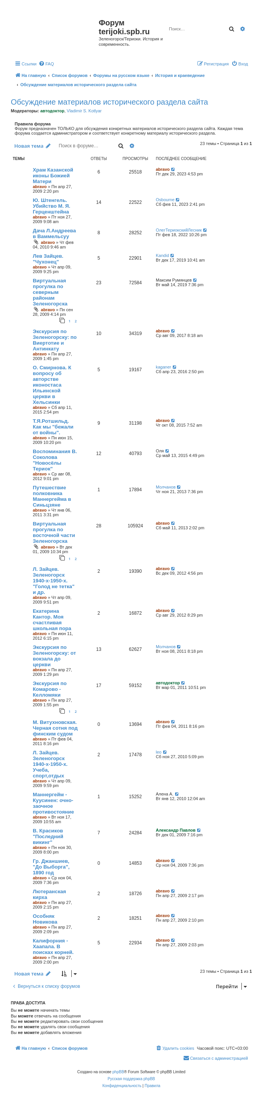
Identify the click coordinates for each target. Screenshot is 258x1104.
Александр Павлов (176, 830)
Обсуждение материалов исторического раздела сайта (109, 102)
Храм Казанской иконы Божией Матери (53, 175)
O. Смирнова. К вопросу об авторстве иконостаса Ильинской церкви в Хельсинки (52, 385)
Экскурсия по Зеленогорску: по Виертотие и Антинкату (55, 340)
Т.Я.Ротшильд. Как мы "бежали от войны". (53, 426)
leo (159, 752)
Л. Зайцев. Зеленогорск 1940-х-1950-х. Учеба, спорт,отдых (50, 764)
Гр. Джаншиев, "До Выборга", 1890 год (51, 867)
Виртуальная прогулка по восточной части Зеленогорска (54, 532)
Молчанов (165, 487)
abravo (40, 186)
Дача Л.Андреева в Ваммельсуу (54, 233)
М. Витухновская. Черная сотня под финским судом (55, 728)
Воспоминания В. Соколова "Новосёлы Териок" (55, 460)
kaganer (163, 367)
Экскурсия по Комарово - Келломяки (50, 689)
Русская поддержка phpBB (131, 1079)
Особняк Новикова (45, 919)
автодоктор (52, 110)
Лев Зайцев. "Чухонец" (48, 259)
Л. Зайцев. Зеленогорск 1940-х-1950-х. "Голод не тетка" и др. (53, 580)
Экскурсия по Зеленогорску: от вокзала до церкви (54, 655)
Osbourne (165, 199)
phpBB (118, 1072)
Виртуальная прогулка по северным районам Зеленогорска (50, 292)
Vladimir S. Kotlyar (84, 110)
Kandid (162, 255)
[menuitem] (46, 63)
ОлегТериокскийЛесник (179, 230)
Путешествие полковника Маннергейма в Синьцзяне (52, 496)
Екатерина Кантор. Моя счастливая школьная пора (52, 619)
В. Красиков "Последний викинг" (48, 836)
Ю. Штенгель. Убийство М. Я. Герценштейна (51, 206)
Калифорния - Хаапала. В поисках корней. (53, 946)
